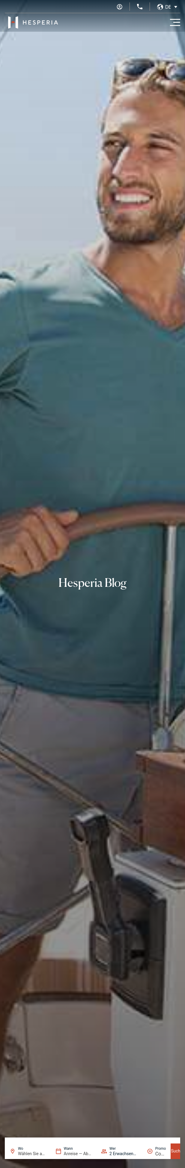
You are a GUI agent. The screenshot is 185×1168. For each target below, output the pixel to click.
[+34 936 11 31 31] (139, 6)
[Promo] (160, 1154)
